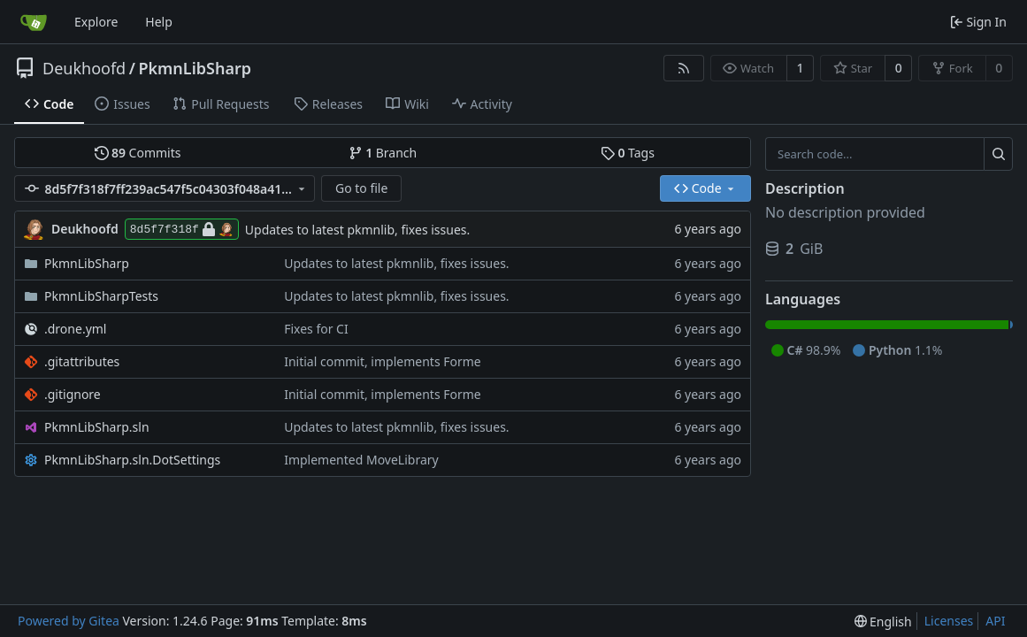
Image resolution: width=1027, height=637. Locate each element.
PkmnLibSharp (194, 68)
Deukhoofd (84, 68)
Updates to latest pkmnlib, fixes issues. (357, 229)
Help (158, 21)
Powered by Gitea (68, 620)
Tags (628, 152)
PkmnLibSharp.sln (96, 426)
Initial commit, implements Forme (382, 361)
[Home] (33, 22)
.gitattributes (81, 361)
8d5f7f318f (182, 229)
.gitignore (72, 394)
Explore (96, 21)
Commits (138, 152)
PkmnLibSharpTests (101, 296)
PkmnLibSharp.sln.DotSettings (132, 459)
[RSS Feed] (683, 68)
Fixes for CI (316, 328)
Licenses (949, 620)
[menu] (883, 621)
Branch (383, 152)
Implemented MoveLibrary (361, 459)
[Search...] (998, 154)
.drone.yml (75, 328)
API (995, 620)
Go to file (361, 188)
